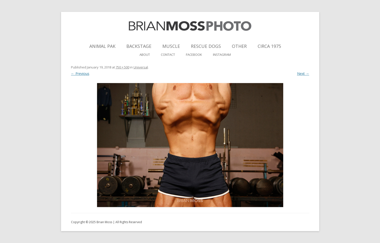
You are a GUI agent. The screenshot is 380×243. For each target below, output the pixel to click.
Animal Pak (102, 46)
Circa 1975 (269, 46)
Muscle (171, 46)
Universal (141, 67)
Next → (303, 73)
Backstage (138, 46)
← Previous (80, 73)
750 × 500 (122, 67)
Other (239, 46)
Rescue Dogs (206, 46)
